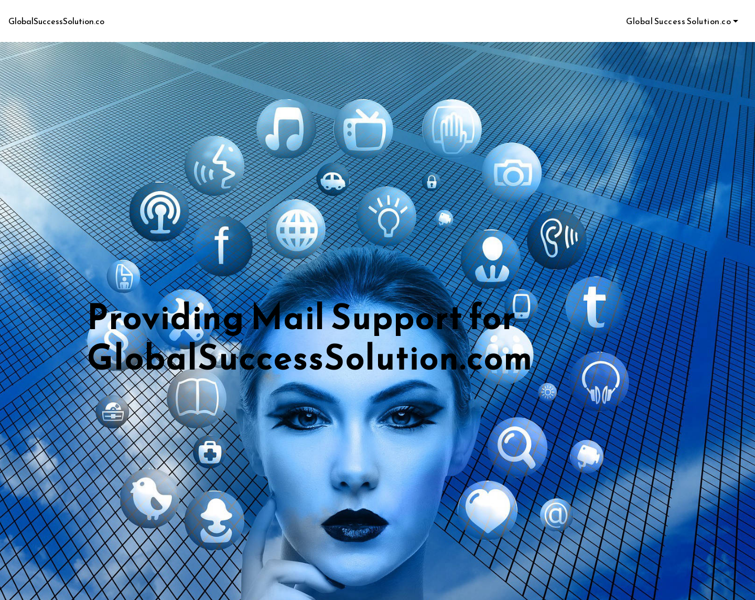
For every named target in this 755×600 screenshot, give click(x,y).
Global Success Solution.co (678, 21)
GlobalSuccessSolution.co (56, 21)
